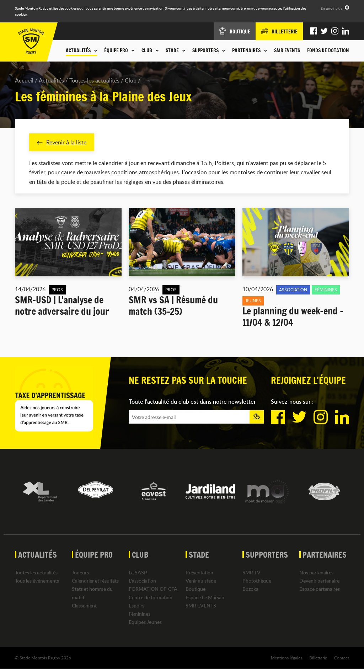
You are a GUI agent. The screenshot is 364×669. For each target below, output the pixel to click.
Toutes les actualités (94, 80)
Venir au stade (201, 581)
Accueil (24, 80)
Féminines (139, 613)
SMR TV (251, 572)
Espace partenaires (319, 589)
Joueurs (80, 572)
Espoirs (136, 605)
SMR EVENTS (287, 50)
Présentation (199, 572)
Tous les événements (37, 581)
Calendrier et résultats (95, 581)
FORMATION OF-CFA (153, 589)
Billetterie (318, 658)
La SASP (138, 572)
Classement (84, 605)
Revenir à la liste (61, 142)
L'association (142, 581)
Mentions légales (286, 658)
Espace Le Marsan (205, 597)
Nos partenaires (316, 572)
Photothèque (256, 581)
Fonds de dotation (328, 50)
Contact (341, 658)
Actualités (51, 80)
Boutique (195, 589)
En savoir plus (331, 8)
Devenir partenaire (319, 581)
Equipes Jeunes (145, 622)
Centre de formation (150, 597)
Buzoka (250, 589)
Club (130, 80)
